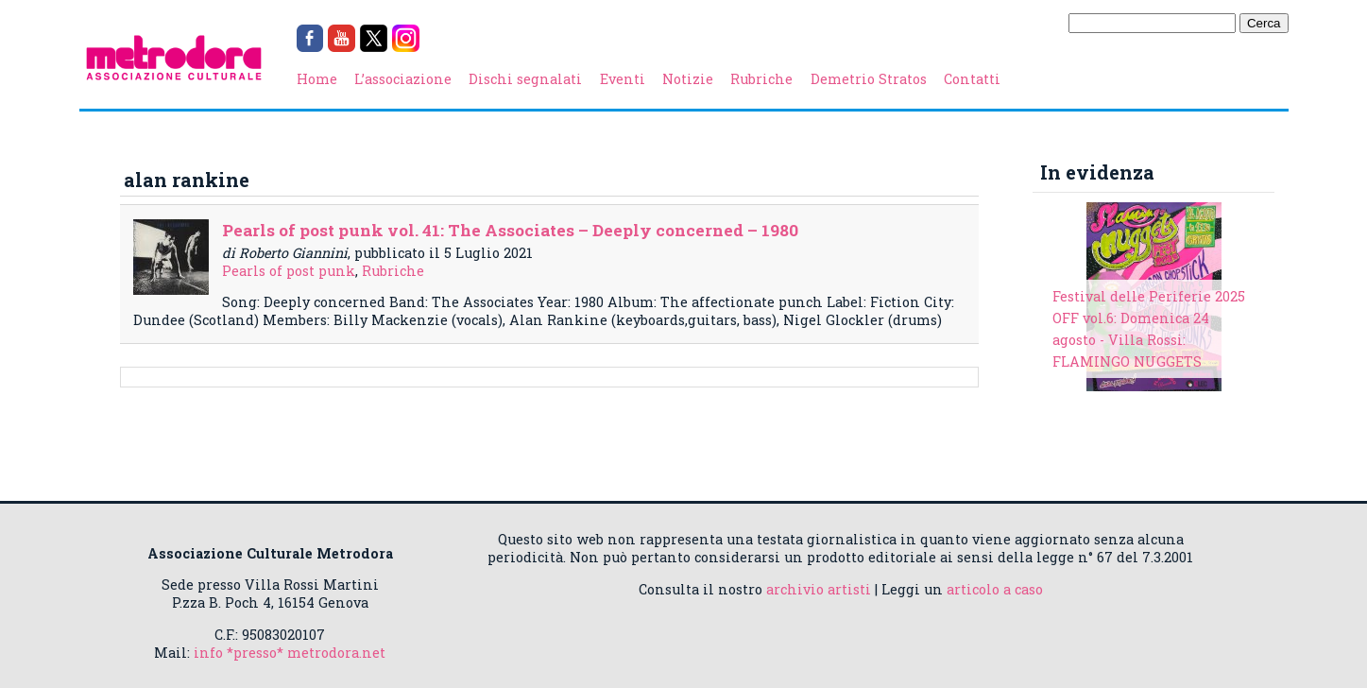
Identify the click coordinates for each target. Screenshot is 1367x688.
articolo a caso (995, 589)
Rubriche (761, 79)
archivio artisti (818, 589)
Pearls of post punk (288, 271)
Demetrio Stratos (869, 79)
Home (317, 79)
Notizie (687, 79)
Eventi (622, 79)
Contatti (972, 79)
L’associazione (403, 79)
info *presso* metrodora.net (289, 653)
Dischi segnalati (525, 79)
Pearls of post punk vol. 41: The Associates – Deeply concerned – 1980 (510, 230)
